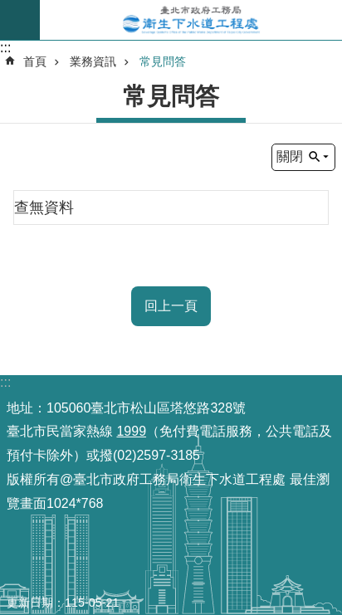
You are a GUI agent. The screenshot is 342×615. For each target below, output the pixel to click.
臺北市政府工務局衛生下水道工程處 (191, 20)
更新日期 (30, 602)
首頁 (34, 61)
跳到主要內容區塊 (8, 8)
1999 (131, 431)
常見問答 (162, 61)
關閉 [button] (289, 156)
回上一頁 (171, 306)
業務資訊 (93, 61)
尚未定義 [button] (20, 20)
